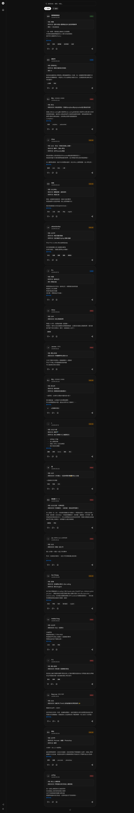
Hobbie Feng (55, 619)
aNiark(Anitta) (56, 226)
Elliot (53, 139)
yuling (53, 775)
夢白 (52, 731)
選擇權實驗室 (55, 15)
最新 (55, 8)
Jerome (53, 346)
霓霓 (52, 183)
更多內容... (49, 40)
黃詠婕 (53, 499)
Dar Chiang (55, 575)
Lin (52, 538)
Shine (53, 310)
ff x (52, 270)
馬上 (52, 98)
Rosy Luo (54, 694)
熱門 (47, 8)
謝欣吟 (53, 59)
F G (52, 660)
